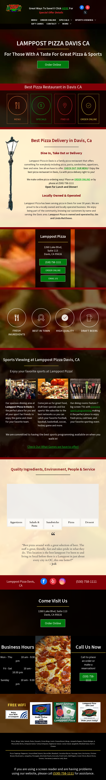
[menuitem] (34, 20)
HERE (65, 8)
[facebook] (82, 7)
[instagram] (62, 581)
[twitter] (85, 12)
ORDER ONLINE (82, 179)
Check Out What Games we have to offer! (53, 447)
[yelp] (87, 7)
